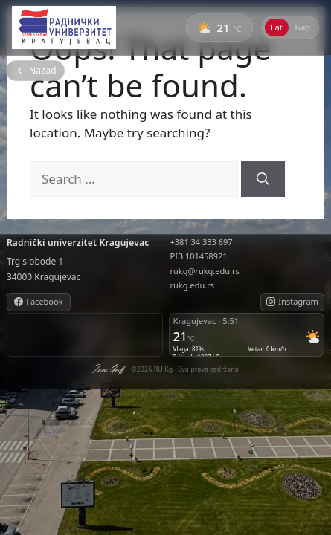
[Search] (263, 179)
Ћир (302, 27)
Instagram (292, 301)
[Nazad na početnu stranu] (35, 70)
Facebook (38, 301)
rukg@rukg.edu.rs (205, 270)
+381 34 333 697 (201, 241)
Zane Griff (107, 369)
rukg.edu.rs (192, 285)
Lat (277, 27)
